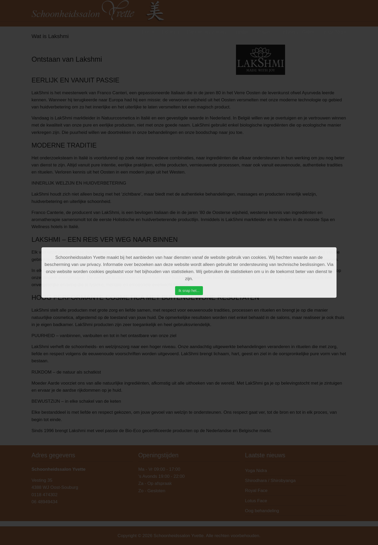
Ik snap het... (189, 291)
